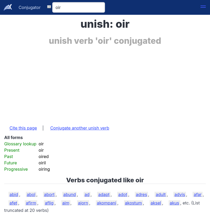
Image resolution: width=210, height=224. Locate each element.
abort (49, 194)
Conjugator (29, 7)
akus (174, 203)
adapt (103, 194)
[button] (203, 7)
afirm (31, 203)
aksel (156, 203)
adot (122, 194)
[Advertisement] (105, 83)
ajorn (83, 203)
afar (198, 194)
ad (87, 194)
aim (65, 203)
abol (31, 194)
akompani (106, 203)
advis (179, 194)
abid (13, 194)
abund (69, 194)
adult (161, 194)
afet (13, 203)
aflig (49, 203)
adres (141, 194)
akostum (133, 203)
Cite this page (23, 128)
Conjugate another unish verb (79, 128)
